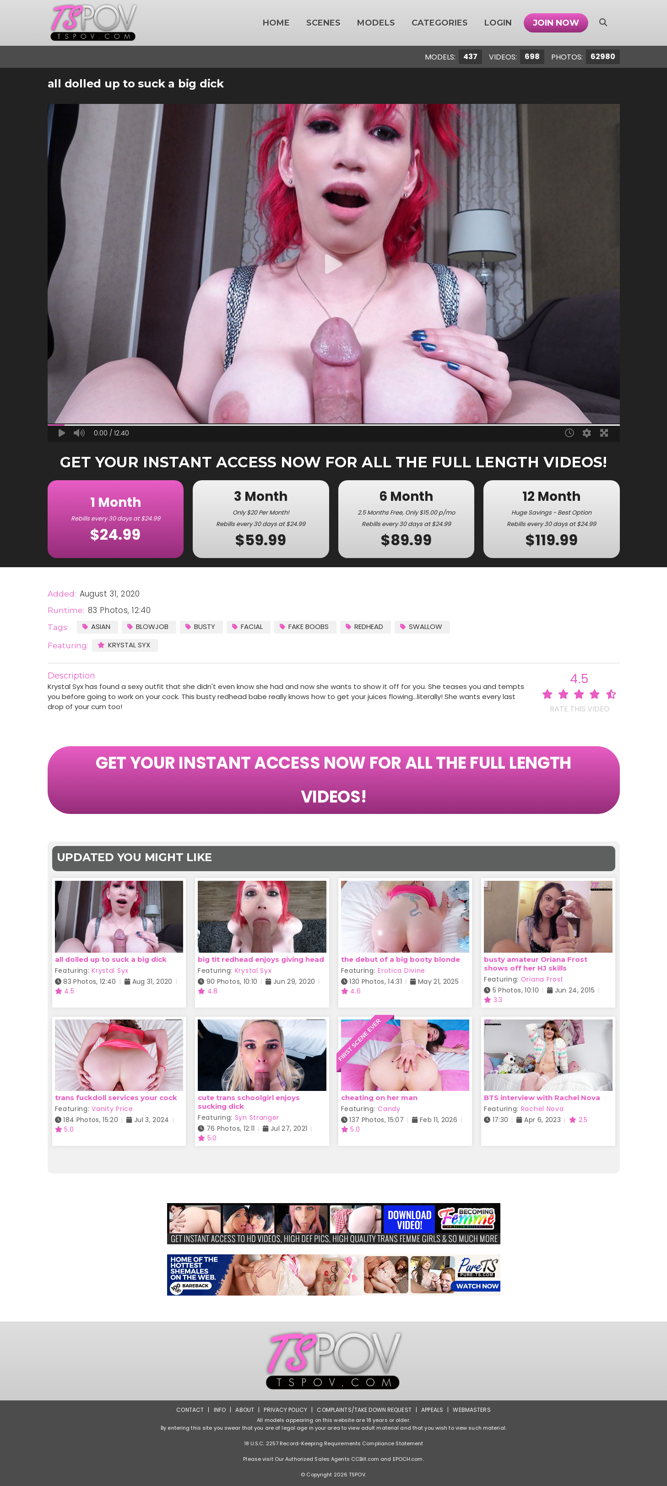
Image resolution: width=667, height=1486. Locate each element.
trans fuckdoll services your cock (116, 1097)
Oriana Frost (542, 979)
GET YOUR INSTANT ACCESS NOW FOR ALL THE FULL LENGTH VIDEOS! (333, 779)
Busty (200, 626)
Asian (96, 626)
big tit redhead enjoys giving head (261, 959)
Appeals (432, 1410)
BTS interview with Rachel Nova (542, 1097)
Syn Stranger (257, 1117)
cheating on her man (379, 1097)
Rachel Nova (542, 1108)
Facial (247, 626)
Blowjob (147, 626)
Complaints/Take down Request (364, 1410)
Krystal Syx (124, 645)
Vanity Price (112, 1108)
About (244, 1410)
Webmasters (471, 1410)
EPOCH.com (408, 1459)
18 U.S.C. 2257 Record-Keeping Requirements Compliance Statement (333, 1443)
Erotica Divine (401, 970)
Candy (389, 1108)
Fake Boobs (304, 626)
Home (276, 23)
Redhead (364, 626)
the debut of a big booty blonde (400, 959)
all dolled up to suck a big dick (111, 959)
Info (220, 1410)
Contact (190, 1410)
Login (498, 23)
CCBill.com (365, 1459)
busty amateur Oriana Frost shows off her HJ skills (535, 963)
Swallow (421, 626)
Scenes (323, 23)
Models (376, 23)
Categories (440, 23)
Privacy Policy (285, 1410)
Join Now (556, 23)
